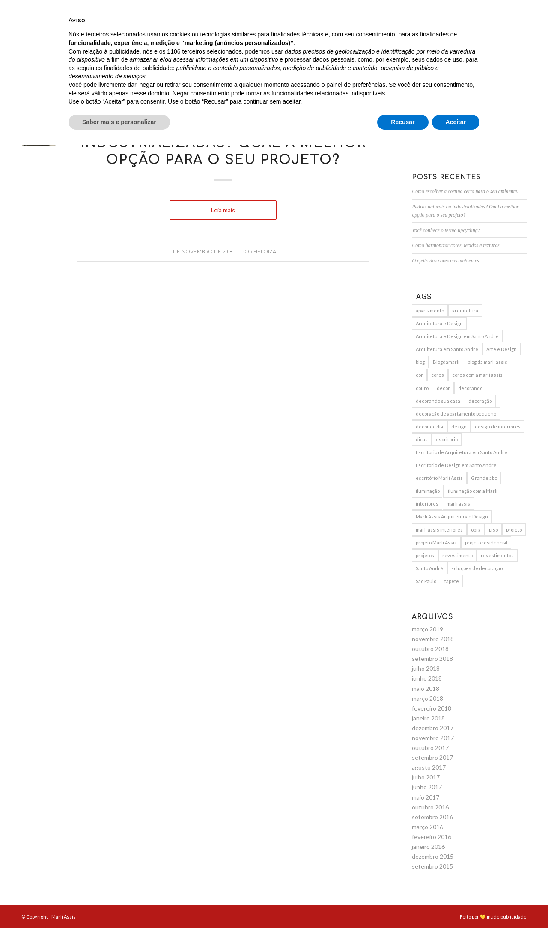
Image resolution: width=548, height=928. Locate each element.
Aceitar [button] (456, 904)
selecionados (224, 833)
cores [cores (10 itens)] (437, 375)
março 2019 (427, 629)
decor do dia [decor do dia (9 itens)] (429, 426)
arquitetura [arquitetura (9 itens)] (465, 310)
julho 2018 (426, 668)
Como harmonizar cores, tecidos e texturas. (456, 245)
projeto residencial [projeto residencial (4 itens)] (486, 542)
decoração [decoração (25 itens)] (480, 401)
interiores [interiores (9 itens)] (427, 503)
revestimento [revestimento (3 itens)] (457, 555)
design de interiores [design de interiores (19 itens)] (498, 426)
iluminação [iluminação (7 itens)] (428, 491)
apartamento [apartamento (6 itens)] (430, 310)
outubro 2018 (430, 648)
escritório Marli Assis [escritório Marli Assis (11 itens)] (439, 478)
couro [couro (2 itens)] (422, 388)
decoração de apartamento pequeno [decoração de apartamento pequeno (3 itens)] (456, 413)
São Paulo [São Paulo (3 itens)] (426, 581)
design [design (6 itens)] (459, 426)
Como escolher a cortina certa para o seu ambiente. (465, 191)
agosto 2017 (429, 767)
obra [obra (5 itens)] (476, 529)
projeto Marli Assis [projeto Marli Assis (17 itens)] (436, 542)
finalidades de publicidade (138, 850)
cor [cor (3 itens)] (419, 375)
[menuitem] (256, 32)
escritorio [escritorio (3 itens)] (447, 439)
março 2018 (427, 698)
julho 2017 (426, 777)
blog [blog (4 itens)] (420, 362)
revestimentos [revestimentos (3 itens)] (497, 555)
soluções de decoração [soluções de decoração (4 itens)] (477, 568)
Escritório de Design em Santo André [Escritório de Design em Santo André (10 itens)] (456, 465)
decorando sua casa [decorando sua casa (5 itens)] (438, 401)
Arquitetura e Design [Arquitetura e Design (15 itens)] (439, 323)
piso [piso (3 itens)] (493, 529)
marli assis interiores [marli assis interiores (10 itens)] (439, 529)
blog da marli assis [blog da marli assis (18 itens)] (487, 362)
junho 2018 (427, 678)
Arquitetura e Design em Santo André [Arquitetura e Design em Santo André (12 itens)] (457, 336)
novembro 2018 (433, 638)
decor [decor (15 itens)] (443, 388)
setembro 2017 (432, 757)
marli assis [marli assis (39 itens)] (458, 503)
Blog (223, 113)
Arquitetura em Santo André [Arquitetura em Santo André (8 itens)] (447, 349)
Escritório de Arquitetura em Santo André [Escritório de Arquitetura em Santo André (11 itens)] (461, 452)
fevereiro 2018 (431, 708)
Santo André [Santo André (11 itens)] (429, 568)
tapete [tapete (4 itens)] (451, 581)
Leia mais (223, 210)
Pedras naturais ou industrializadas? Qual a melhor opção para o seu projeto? (223, 143)
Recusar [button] (402, 904)
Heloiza (264, 252)
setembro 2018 (432, 658)
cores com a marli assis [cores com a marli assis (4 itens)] (477, 375)
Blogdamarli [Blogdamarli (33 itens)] (446, 362)
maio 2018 (425, 688)
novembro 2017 (433, 737)
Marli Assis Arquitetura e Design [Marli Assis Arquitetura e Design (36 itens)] (452, 516)
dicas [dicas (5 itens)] (422, 439)
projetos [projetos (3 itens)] (425, 555)
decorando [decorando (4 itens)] (470, 388)
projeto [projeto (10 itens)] (514, 529)
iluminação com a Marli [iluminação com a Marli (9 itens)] (472, 491)
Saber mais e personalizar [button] (119, 904)
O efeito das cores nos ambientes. (446, 261)
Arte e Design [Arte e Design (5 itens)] (501, 349)
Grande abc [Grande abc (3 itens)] (484, 478)
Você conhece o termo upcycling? (446, 230)
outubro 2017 (430, 747)
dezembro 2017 (432, 728)
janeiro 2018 (428, 718)
